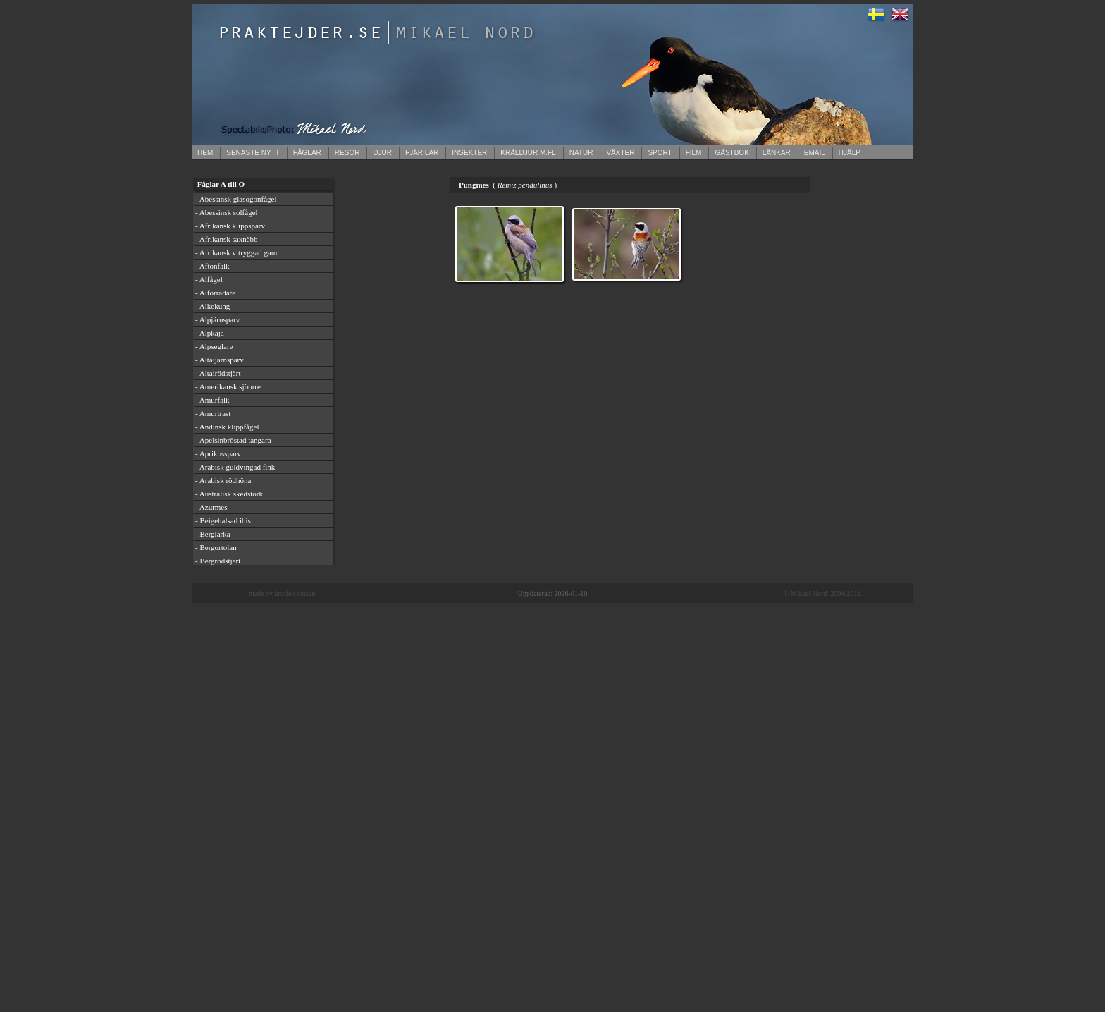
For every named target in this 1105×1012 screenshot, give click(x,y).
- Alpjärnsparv (217, 319)
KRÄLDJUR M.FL (527, 153)
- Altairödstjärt (217, 373)
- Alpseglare (214, 346)
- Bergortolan (216, 547)
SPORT (660, 153)
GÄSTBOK (731, 153)
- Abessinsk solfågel (226, 212)
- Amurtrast (212, 413)
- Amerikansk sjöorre (228, 386)
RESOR (347, 153)
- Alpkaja (209, 333)
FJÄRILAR (421, 153)
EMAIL (814, 153)
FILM (694, 153)
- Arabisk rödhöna (223, 480)
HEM (205, 153)
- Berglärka (212, 534)
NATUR (581, 153)
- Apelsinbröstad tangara (233, 440)
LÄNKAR (777, 153)
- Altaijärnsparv (219, 359)
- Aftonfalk (212, 266)
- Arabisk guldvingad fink (235, 467)
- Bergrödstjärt (217, 560)
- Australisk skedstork (229, 493)
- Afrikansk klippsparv (230, 225)
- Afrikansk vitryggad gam (236, 252)
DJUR (382, 153)
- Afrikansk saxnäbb (226, 239)
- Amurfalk (212, 400)
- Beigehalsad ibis (223, 520)
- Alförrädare (215, 292)
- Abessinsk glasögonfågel (235, 199)
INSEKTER (469, 153)
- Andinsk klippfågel (227, 426)
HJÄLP (849, 153)
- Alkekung (212, 306)
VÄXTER (620, 153)
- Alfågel (209, 279)
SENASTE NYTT (253, 153)
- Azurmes (211, 507)
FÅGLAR (307, 153)
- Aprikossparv (218, 453)
